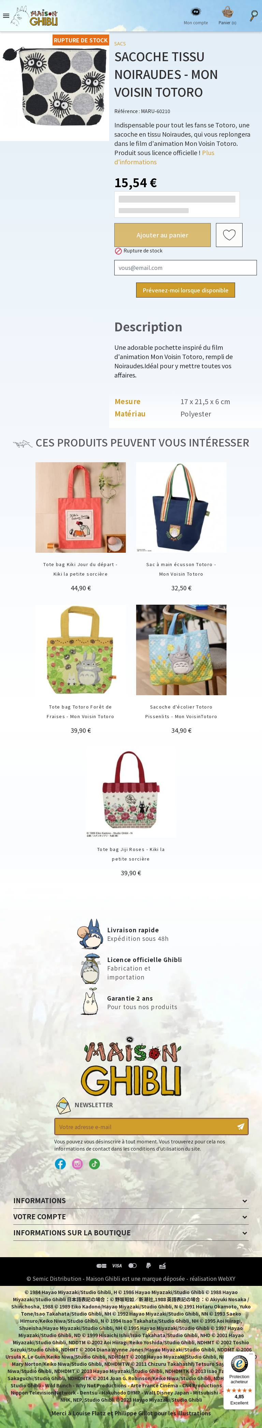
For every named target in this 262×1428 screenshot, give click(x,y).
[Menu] (251, 1355)
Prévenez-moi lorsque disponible (186, 290)
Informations (39, 1200)
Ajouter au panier (162, 234)
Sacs (120, 43)
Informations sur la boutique (72, 1232)
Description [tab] (148, 326)
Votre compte (39, 1216)
